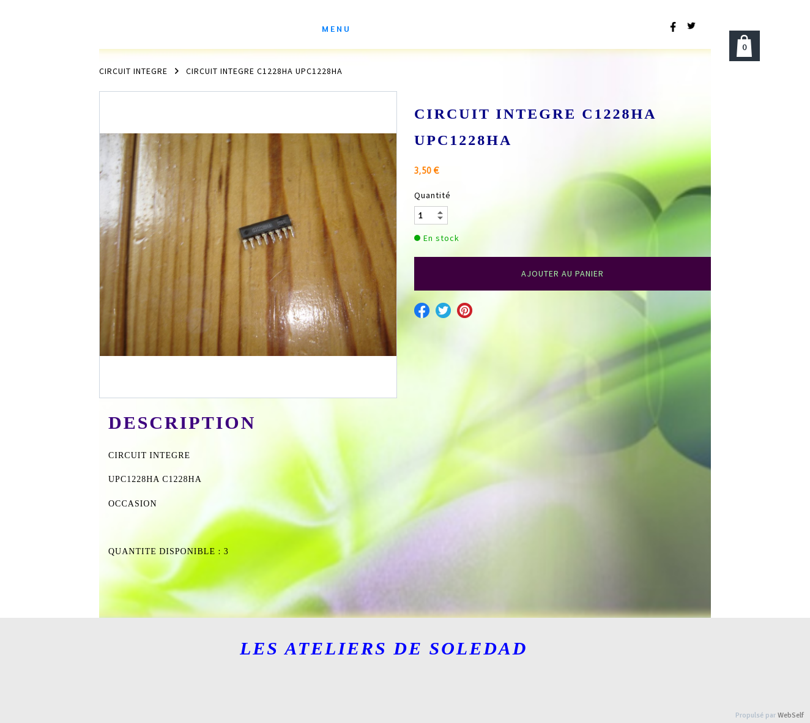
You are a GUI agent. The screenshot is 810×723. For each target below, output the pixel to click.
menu (336, 28)
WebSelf (791, 715)
